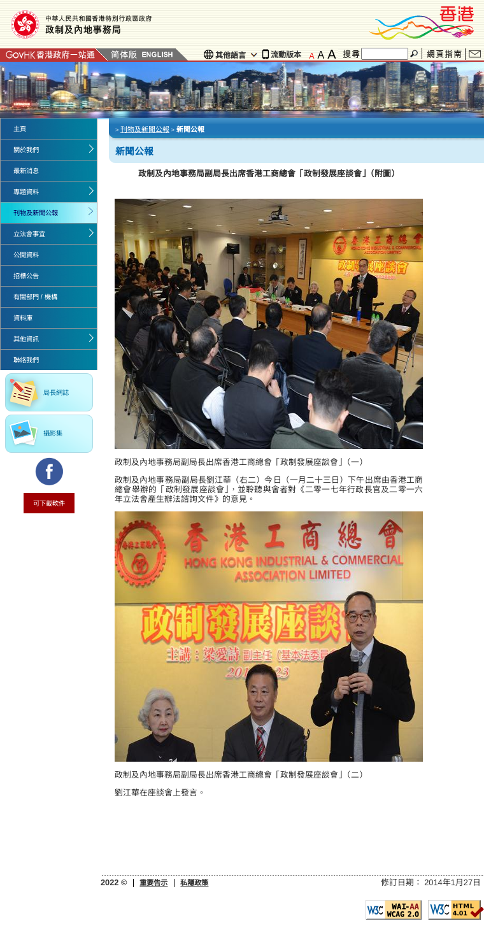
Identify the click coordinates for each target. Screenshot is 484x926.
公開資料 (26, 255)
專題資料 (26, 192)
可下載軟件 (49, 503)
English (157, 54)
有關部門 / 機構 (35, 297)
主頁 (19, 128)
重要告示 (153, 883)
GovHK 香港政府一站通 (54, 54)
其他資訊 (26, 339)
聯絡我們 (475, 54)
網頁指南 (444, 54)
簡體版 (123, 54)
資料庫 (22, 318)
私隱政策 (194, 883)
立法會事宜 (29, 234)
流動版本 (286, 54)
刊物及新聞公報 (35, 213)
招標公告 (26, 276)
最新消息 (26, 171)
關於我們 (26, 149)
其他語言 (230, 55)
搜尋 (415, 54)
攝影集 (52, 433)
